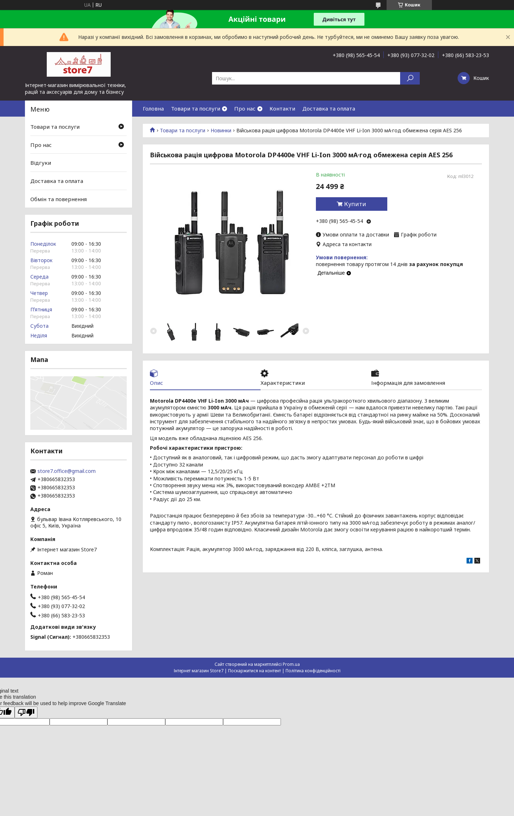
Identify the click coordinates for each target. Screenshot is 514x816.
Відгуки (40, 162)
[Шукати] (410, 78)
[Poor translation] (26, 712)
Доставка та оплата (328, 108)
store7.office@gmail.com (66, 471)
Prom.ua (291, 664)
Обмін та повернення (58, 198)
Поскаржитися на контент (254, 671)
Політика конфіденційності (313, 671)
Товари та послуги (195, 108)
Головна (153, 108)
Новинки (221, 130)
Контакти (282, 108)
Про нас (245, 108)
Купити (355, 204)
